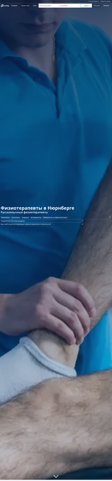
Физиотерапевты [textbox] (45, 6)
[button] (109, 217)
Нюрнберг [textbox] (64, 6)
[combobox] (49, 6)
